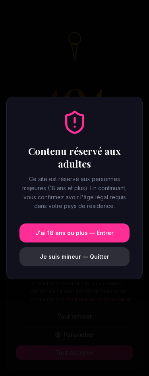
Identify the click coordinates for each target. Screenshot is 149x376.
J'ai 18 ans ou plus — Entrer (74, 232)
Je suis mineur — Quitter (74, 256)
